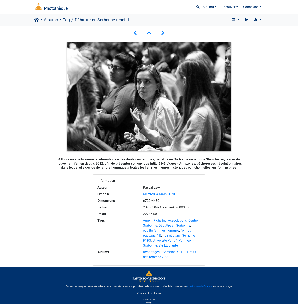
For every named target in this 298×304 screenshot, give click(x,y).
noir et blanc (172, 235)
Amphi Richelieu (155, 221)
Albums (208, 7)
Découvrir (228, 7)
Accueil (36, 20)
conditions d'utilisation (199, 286)
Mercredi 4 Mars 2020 (159, 194)
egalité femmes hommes (161, 230)
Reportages (151, 252)
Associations (177, 221)
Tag (66, 19)
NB (159, 235)
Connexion (251, 7)
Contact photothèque (149, 293)
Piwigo (149, 302)
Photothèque (56, 8)
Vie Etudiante (168, 245)
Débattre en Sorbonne (174, 225)
